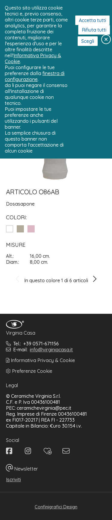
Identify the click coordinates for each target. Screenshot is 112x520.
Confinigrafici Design (56, 507)
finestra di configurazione (35, 76)
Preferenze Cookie (29, 371)
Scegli (87, 41)
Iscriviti (13, 479)
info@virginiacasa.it (51, 350)
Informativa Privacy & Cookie (40, 360)
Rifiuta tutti (94, 30)
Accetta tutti (92, 20)
